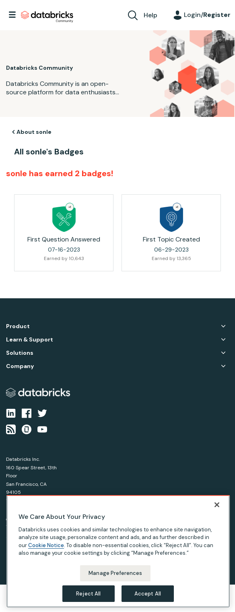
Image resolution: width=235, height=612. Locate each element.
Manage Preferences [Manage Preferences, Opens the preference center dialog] (115, 580)
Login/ (207, 14)
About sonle (34, 131)
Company (20, 366)
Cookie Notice (46, 552)
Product (18, 326)
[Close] (217, 512)
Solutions (19, 353)
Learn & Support (29, 339)
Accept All (147, 600)
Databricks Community (47, 17)
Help (150, 15)
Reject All (88, 600)
